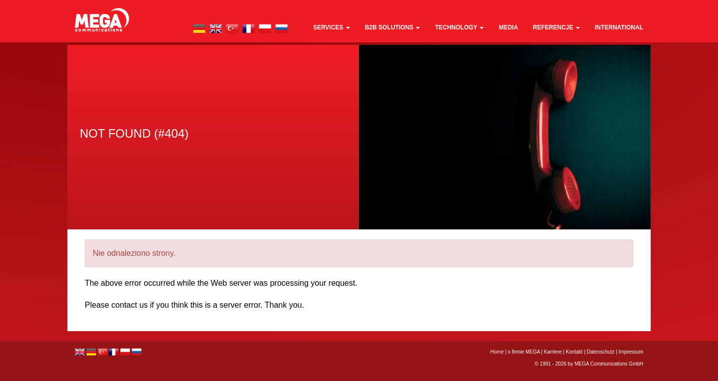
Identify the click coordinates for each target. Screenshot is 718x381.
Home (497, 352)
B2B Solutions (392, 27)
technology (459, 27)
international (619, 27)
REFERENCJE (556, 27)
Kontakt (574, 352)
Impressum (631, 352)
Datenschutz (601, 352)
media (508, 27)
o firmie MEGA (524, 352)
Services (331, 27)
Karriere (553, 352)
